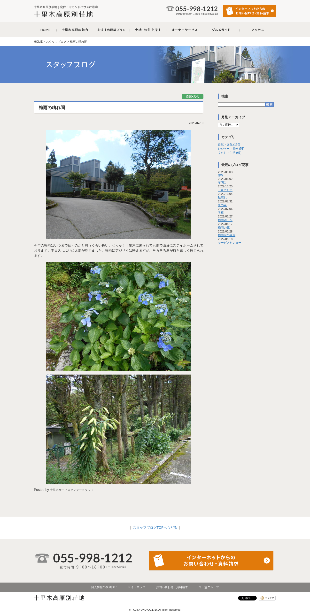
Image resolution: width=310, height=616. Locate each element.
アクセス (258, 29)
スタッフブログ (56, 41)
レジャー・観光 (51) (231, 148)
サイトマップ (136, 587)
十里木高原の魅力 (75, 29)
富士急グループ (209, 587)
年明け (222, 182)
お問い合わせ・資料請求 (172, 587)
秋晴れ (222, 197)
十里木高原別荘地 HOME (45, 29)
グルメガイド (221, 29)
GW (220, 175)
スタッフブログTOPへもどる (155, 527)
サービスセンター (229, 242)
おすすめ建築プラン (111, 29)
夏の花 (222, 205)
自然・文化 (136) (229, 144)
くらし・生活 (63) (229, 152)
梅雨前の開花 (226, 235)
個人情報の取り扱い (104, 587)
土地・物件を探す (148, 29)
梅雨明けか (225, 220)
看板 (221, 212)
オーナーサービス (184, 29)
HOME (38, 41)
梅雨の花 (224, 227)
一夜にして (225, 190)
